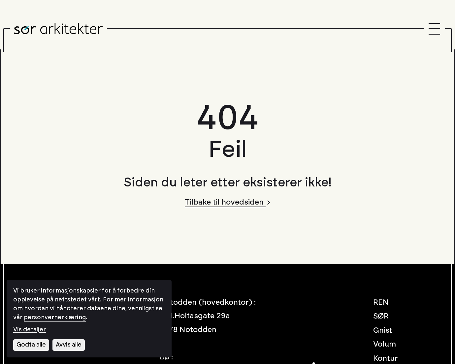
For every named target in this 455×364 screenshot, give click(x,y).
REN (381, 302)
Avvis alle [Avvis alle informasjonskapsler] (68, 345)
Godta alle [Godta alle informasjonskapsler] (31, 345)
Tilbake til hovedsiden (227, 202)
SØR (381, 316)
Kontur (385, 358)
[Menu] (434, 29)
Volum (384, 344)
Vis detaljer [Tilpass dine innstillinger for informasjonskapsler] (29, 330)
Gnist (382, 330)
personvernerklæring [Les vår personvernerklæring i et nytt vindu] (55, 318)
